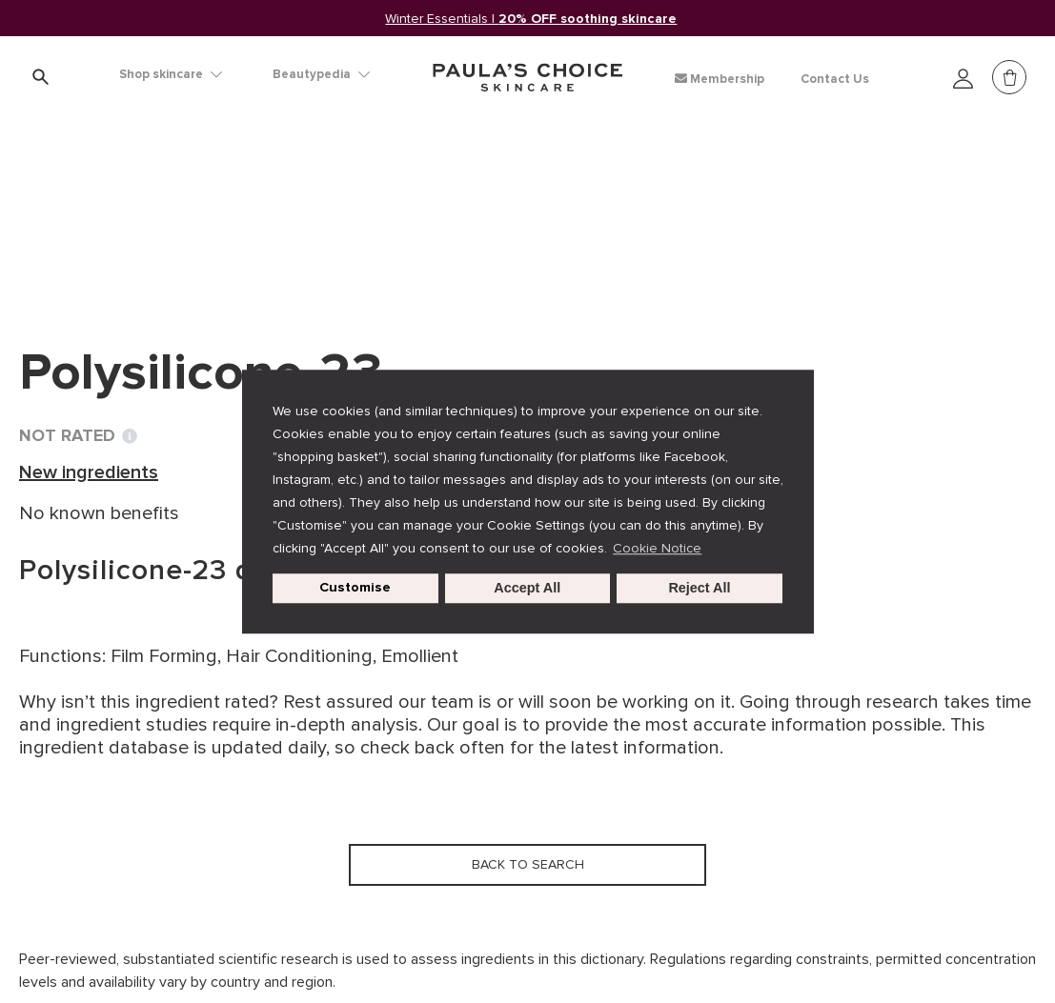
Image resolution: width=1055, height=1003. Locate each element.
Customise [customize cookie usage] (355, 588)
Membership (719, 78)
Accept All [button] (527, 588)
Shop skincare (170, 74)
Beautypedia (321, 74)
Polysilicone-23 (445, 209)
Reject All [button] (699, 588)
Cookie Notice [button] (657, 548)
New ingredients (291, 209)
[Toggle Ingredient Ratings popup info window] (129, 436)
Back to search (109, 248)
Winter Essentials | (532, 18)
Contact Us (835, 79)
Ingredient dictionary (115, 209)
